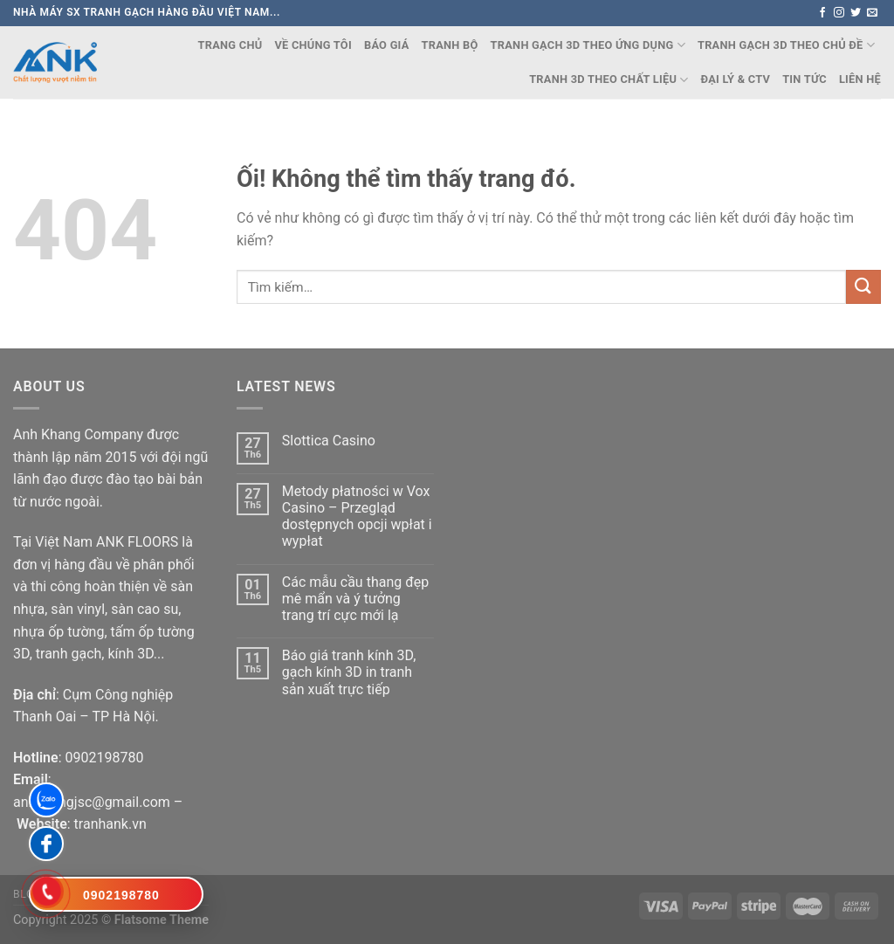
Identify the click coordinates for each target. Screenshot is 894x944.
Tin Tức (804, 79)
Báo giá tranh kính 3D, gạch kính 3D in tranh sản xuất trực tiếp (349, 672)
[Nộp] (863, 287)
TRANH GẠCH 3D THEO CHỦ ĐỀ (786, 45)
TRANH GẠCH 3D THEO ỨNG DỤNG (588, 45)
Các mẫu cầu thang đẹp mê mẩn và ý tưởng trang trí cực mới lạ (355, 599)
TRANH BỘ (450, 45)
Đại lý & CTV (736, 79)
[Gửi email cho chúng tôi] (872, 13)
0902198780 (104, 757)
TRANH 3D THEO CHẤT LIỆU (608, 80)
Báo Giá (386, 45)
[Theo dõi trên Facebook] (822, 13)
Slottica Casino (328, 440)
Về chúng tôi (313, 45)
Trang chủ (230, 45)
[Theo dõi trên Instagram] (839, 13)
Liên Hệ (860, 79)
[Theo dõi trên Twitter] (855, 13)
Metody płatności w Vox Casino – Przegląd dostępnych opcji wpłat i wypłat (357, 516)
